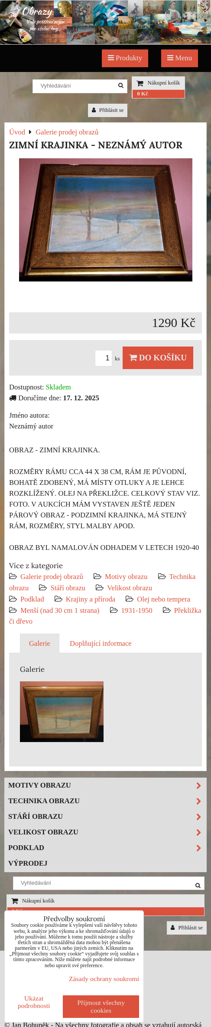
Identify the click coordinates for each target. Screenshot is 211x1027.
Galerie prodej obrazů (51, 576)
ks (109, 359)
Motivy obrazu (126, 576)
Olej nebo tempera (163, 599)
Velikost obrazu (129, 588)
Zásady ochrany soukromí (104, 978)
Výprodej (28, 863)
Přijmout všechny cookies (101, 1006)
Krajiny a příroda (90, 599)
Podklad (32, 599)
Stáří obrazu (67, 588)
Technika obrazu (107, 801)
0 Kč (142, 94)
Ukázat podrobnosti (34, 1001)
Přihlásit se (108, 110)
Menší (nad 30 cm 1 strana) (60, 610)
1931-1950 (137, 610)
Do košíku (158, 357)
